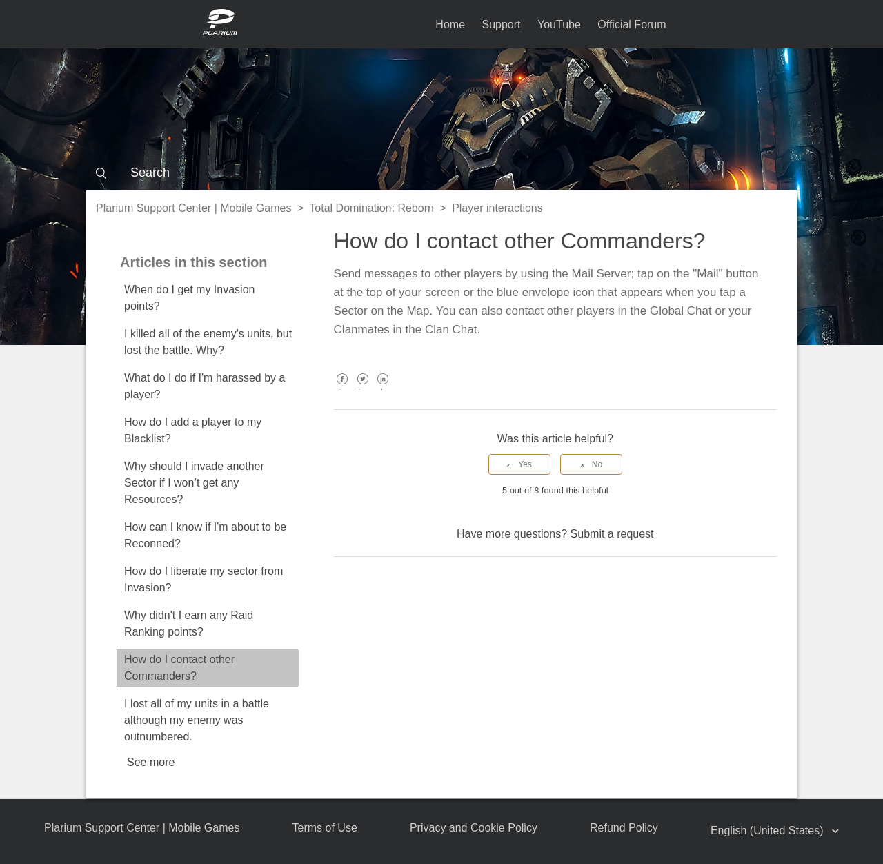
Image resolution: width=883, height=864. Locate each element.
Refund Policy (624, 828)
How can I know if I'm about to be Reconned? (205, 535)
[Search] (441, 172)
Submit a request (612, 534)
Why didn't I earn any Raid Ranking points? (188, 623)
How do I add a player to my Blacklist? (192, 430)
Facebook (342, 389)
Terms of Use (324, 828)
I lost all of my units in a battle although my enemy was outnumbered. (196, 720)
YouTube (559, 24)
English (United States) (768, 830)
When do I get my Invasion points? (189, 298)
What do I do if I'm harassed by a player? (204, 386)
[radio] (519, 464)
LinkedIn (383, 389)
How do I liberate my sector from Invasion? (203, 579)
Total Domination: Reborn (371, 208)
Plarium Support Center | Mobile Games (193, 208)
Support (501, 24)
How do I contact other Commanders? (179, 668)
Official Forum (631, 24)
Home (450, 24)
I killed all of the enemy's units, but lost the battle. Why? (208, 342)
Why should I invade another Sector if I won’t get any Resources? (194, 482)
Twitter (362, 389)
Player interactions (497, 208)
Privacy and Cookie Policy (473, 828)
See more (151, 762)
